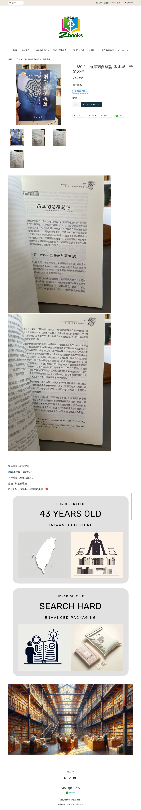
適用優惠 (77, 85)
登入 (98, 3)
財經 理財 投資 (60, 50)
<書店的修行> (42, 50)
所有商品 (26, 50)
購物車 (130, 3)
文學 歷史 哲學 (78, 50)
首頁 (15, 50)
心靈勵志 (93, 50)
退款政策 (80, 804)
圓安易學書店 (108, 50)
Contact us (123, 50)
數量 (74, 98)
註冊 (106, 3)
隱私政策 (70, 804)
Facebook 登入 (114, 3)
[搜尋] (16, 3)
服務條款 (61, 804)
